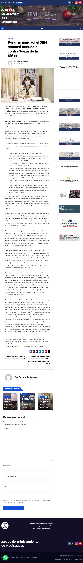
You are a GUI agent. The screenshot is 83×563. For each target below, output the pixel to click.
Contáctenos (78, 559)
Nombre (6, 466)
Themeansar (33, 557)
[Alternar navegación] (42, 28)
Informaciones (72, 555)
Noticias (10, 38)
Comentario (8, 428)
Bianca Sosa (9, 407)
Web (4, 487)
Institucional (63, 555)
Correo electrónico (10, 476)
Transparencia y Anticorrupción (64, 559)
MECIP (80, 555)
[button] (80, 28)
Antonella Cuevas (22, 61)
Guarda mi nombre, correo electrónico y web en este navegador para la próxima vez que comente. (27, 501)
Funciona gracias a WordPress (10, 557)
